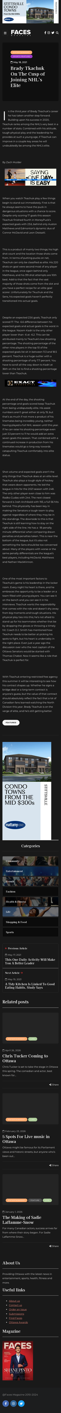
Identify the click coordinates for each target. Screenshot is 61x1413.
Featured (11, 723)
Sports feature (21, 56)
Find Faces (15, 1318)
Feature (35, 1200)
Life (33, 1039)
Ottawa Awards (18, 1322)
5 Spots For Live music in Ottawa (26, 1138)
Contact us (15, 1305)
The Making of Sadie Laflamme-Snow (21, 1219)
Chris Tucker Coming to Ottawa (25, 1058)
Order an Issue (18, 1309)
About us (14, 1300)
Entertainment (21, 52)
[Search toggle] (57, 32)
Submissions (16, 1313)
